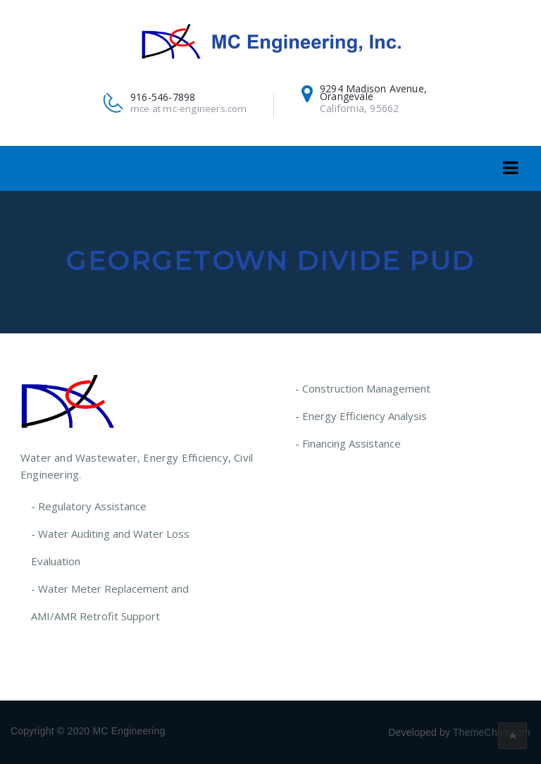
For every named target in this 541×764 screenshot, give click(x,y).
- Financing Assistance (348, 443)
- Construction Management (362, 388)
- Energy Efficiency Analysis (361, 416)
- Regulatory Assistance (89, 506)
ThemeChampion (491, 732)
